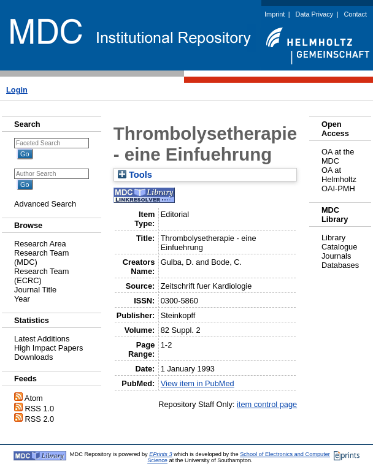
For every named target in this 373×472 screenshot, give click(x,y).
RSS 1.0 (40, 408)
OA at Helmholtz (338, 175)
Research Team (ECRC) (41, 276)
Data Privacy (315, 14)
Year (22, 298)
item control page (267, 404)
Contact (355, 14)
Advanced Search (45, 203)
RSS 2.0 (40, 419)
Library (333, 237)
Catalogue (339, 246)
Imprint (274, 14)
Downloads (33, 357)
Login (17, 89)
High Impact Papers (48, 347)
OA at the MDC (337, 156)
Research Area (40, 243)
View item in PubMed (197, 383)
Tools (135, 175)
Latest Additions (41, 338)
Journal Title (35, 289)
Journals (336, 256)
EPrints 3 (160, 454)
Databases (340, 265)
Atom (34, 398)
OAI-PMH (338, 188)
